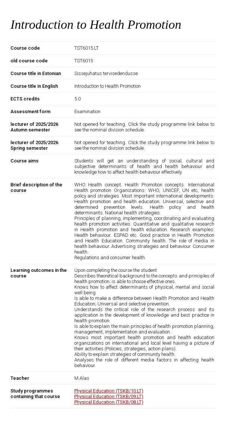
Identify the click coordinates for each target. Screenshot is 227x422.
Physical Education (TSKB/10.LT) (108, 391)
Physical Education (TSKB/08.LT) (108, 402)
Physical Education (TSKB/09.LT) (108, 396)
